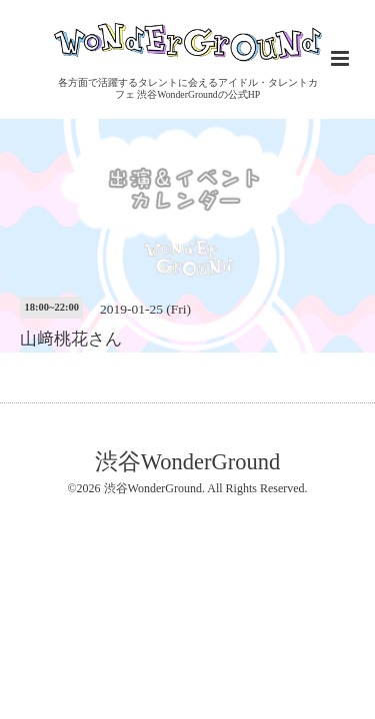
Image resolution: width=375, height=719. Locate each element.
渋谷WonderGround (187, 460)
